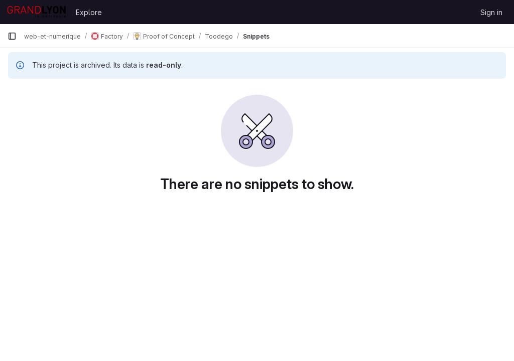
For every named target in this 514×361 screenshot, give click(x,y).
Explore (89, 12)
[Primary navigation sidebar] (12, 36)
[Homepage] (37, 12)
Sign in (491, 12)
